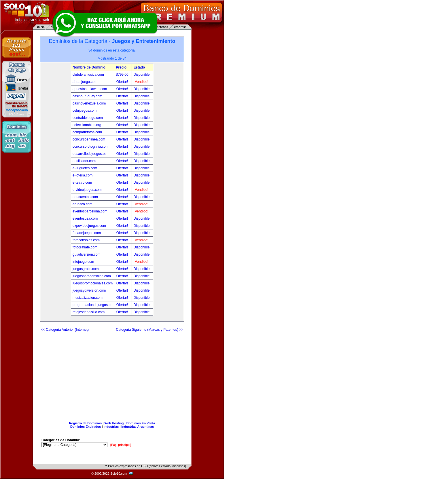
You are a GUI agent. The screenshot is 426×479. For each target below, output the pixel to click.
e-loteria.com (82, 175)
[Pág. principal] (120, 444)
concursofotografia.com (91, 147)
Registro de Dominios (85, 423)
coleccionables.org (87, 125)
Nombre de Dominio (89, 67)
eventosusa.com (85, 218)
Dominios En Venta (140, 423)
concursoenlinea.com (89, 139)
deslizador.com (84, 161)
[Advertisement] (112, 374)
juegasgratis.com (86, 269)
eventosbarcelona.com (90, 211)
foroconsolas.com (86, 240)
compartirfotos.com (87, 132)
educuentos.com (85, 197)
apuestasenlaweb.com (90, 89)
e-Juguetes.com (85, 168)
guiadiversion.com (87, 254)
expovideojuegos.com (89, 226)
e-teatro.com (82, 182)
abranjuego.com (85, 82)
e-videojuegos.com (87, 190)
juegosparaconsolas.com (92, 276)
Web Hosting (114, 423)
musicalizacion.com (88, 298)
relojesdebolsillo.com (89, 312)
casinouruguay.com (87, 96)
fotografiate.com (85, 247)
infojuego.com (83, 262)
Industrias (111, 426)
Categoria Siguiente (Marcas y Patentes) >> (149, 330)
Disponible (141, 75)
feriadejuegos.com (87, 233)
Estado (139, 67)
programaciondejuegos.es (92, 305)
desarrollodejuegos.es (89, 154)
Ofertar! (122, 82)
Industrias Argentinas (137, 426)
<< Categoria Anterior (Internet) (65, 330)
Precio (121, 67)
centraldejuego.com (88, 118)
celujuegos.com (84, 111)
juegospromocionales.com (93, 283)
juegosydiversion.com (89, 290)
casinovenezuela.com (89, 103)
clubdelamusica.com (88, 75)
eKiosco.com (82, 204)
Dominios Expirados (85, 426)
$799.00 (122, 75)
